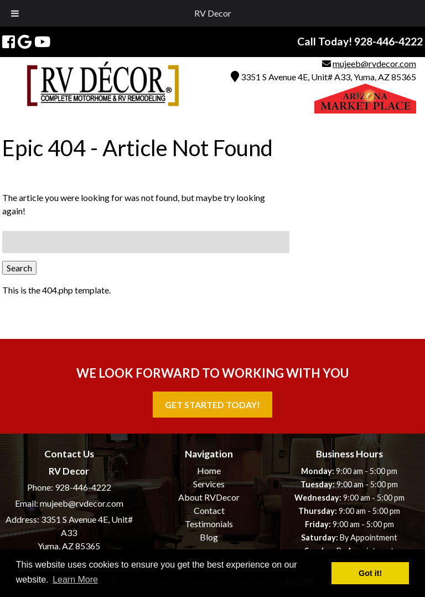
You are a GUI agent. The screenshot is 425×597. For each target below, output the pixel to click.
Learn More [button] (75, 579)
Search (19, 268)
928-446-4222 (83, 487)
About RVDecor (209, 497)
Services (209, 483)
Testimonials (209, 523)
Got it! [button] (370, 573)
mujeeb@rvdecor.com (374, 63)
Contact (209, 510)
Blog (209, 537)
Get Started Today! (212, 404)
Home (209, 470)
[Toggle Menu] (15, 13)
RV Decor (212, 13)
